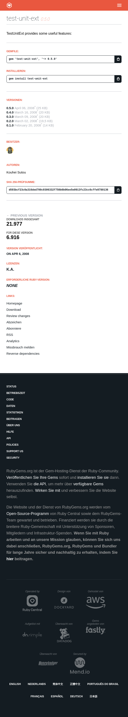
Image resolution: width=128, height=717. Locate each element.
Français (37, 696)
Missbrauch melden (20, 347)
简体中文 (58, 684)
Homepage (14, 303)
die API (40, 484)
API (8, 438)
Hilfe (10, 431)
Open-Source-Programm (27, 513)
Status (11, 386)
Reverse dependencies (23, 353)
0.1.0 (10, 125)
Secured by (81, 653)
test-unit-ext (22, 18)
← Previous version (24, 215)
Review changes (18, 316)
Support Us (14, 451)
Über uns (13, 425)
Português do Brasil (103, 684)
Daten (10, 406)
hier (10, 559)
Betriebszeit (15, 393)
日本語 (93, 696)
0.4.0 (10, 112)
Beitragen (14, 419)
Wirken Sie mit (47, 490)
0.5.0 (10, 108)
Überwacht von (64, 623)
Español (57, 696)
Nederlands (37, 684)
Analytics (12, 341)
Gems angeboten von (96, 622)
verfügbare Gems (88, 484)
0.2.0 (10, 121)
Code (10, 399)
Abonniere (13, 328)
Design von (65, 591)
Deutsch (76, 696)
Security (13, 457)
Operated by (33, 593)
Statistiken (14, 412)
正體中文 (75, 684)
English (15, 684)
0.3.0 (10, 116)
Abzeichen (14, 322)
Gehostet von (96, 591)
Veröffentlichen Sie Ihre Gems (32, 477)
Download (13, 309)
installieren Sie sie (93, 477)
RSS (9, 335)
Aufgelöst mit (33, 623)
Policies (12, 444)
